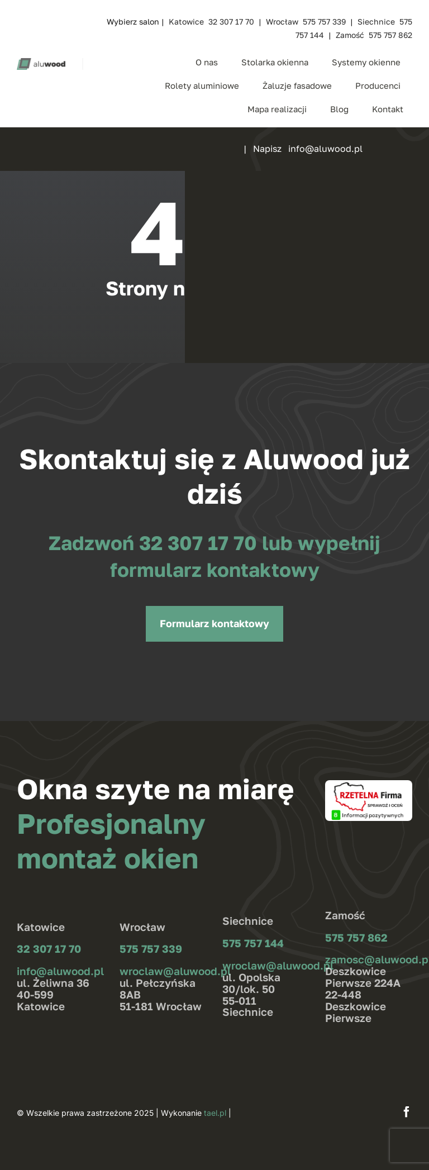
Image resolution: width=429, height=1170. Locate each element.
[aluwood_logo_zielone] (41, 62)
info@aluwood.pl (60, 970)
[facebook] (406, 1112)
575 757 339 (151, 948)
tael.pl (215, 1113)
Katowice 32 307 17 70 (211, 21)
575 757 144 (253, 943)
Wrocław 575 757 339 (306, 21)
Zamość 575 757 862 (374, 35)
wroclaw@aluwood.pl (175, 970)
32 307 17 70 (200, 543)
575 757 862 (356, 937)
